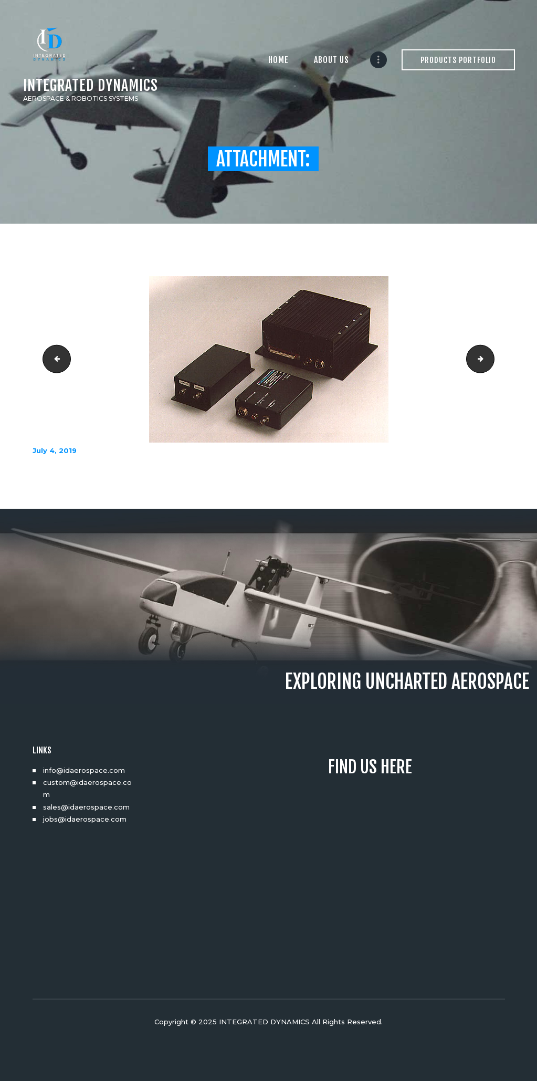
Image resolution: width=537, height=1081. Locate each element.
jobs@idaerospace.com (85, 819)
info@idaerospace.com (84, 770)
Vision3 (53, 359)
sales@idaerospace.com (86, 807)
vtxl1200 (490, 359)
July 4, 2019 (55, 450)
